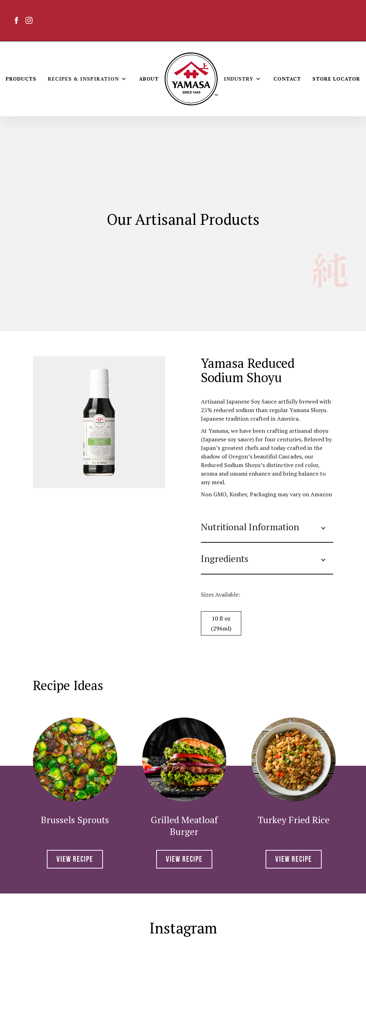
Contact (287, 78)
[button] (87, 78)
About (149, 78)
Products (21, 78)
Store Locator (336, 78)
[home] (191, 79)
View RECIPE (74, 860)
